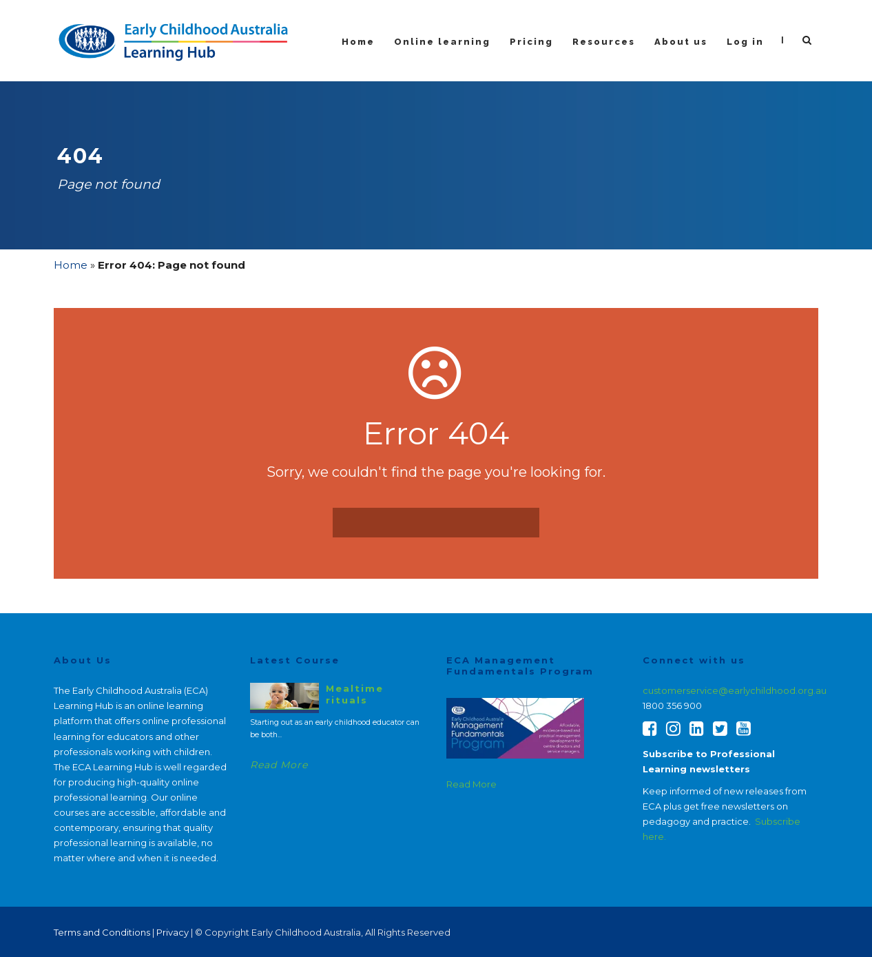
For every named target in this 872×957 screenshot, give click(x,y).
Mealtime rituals (355, 694)
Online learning (442, 42)
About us (680, 42)
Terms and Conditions (102, 932)
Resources (603, 42)
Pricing (531, 42)
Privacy (172, 932)
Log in (745, 42)
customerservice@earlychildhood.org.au (735, 690)
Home (358, 42)
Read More (279, 765)
